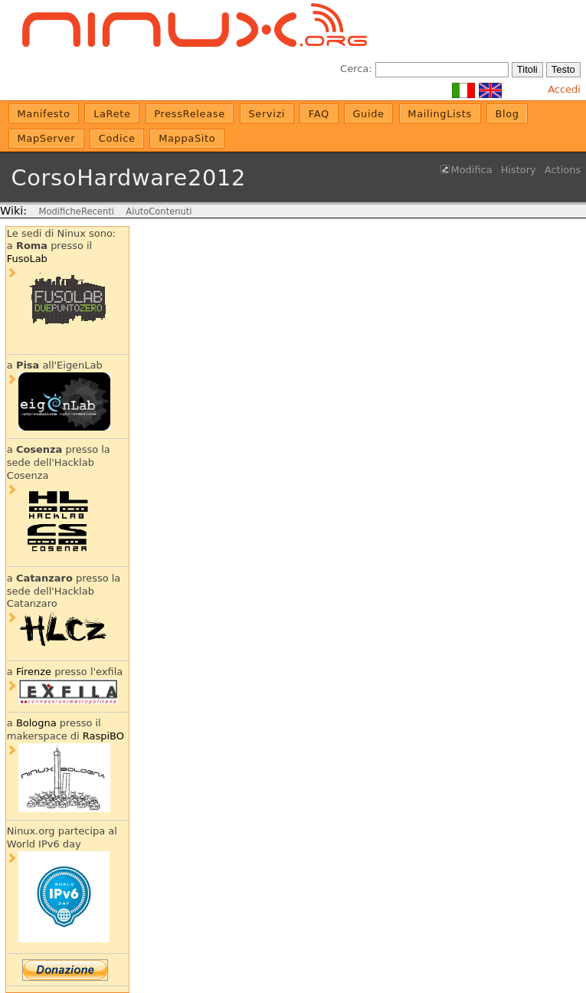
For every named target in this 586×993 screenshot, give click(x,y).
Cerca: (356, 68)
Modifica (472, 169)
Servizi (266, 114)
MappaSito (187, 138)
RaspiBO (103, 736)
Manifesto (44, 114)
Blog (507, 114)
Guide (368, 114)
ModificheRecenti (75, 211)
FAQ (319, 114)
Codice (117, 138)
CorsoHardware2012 (128, 178)
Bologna (36, 723)
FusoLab (27, 258)
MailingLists (440, 114)
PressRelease (189, 114)
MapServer (47, 138)
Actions (563, 169)
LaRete (111, 114)
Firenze (33, 671)
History (518, 169)
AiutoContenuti (159, 211)
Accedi (564, 89)
